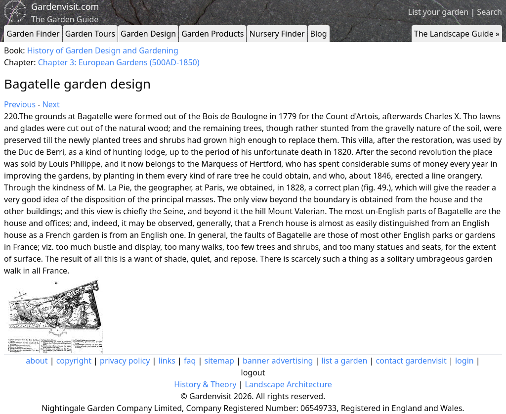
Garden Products (212, 33)
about (36, 360)
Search (489, 11)
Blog (318, 33)
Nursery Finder (276, 33)
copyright (73, 360)
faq (190, 360)
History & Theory (205, 384)
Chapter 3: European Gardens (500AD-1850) (119, 62)
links (167, 360)
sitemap (219, 360)
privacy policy (125, 360)
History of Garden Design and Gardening (102, 50)
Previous (20, 104)
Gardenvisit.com (65, 6)
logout (253, 372)
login (464, 360)
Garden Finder (33, 33)
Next (51, 104)
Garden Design (148, 33)
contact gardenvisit (411, 360)
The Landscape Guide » (457, 33)
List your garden (438, 11)
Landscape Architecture (288, 384)
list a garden (345, 360)
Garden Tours (90, 33)
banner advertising (278, 360)
